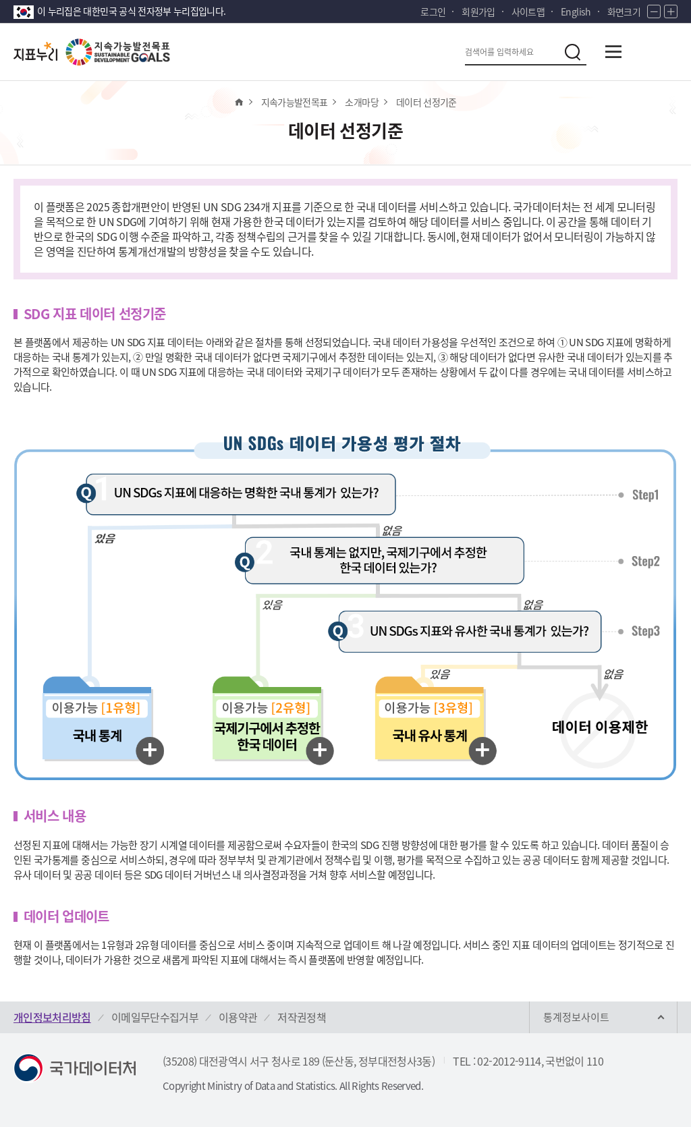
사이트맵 (528, 11)
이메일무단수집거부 (154, 1017)
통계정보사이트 (576, 1017)
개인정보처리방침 (52, 1017)
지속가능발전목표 (294, 102)
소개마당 (361, 102)
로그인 (432, 11)
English (575, 11)
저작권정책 (301, 1017)
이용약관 (238, 1017)
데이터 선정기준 (426, 102)
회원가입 (478, 11)
